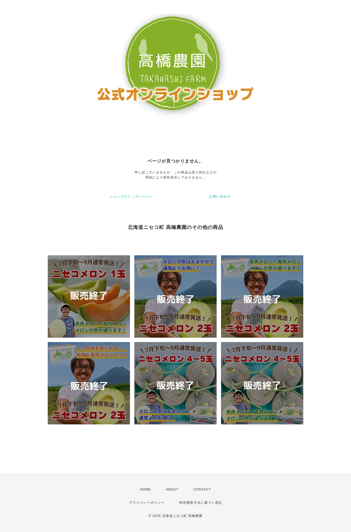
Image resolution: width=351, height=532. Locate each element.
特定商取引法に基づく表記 (200, 503)
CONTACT (202, 489)
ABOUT (172, 489)
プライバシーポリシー (147, 503)
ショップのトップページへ (131, 196)
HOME (145, 489)
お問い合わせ (220, 196)
